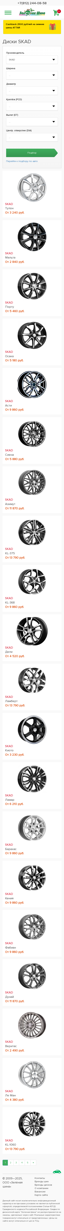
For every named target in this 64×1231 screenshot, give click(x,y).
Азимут (10, 504)
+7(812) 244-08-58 (32, 3)
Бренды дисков (43, 1184)
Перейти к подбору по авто (22, 161)
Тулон (9, 208)
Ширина (10, 68)
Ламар (9, 800)
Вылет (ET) (12, 115)
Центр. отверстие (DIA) (19, 130)
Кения (9, 898)
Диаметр (11, 84)
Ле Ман (10, 1095)
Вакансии (40, 1191)
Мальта (10, 257)
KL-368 (10, 602)
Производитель (15, 52)
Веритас (11, 1046)
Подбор (32, 152)
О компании (41, 1188)
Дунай (9, 997)
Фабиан (10, 947)
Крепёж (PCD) (14, 99)
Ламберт (11, 701)
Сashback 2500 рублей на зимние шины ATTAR (25, 26)
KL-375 (10, 553)
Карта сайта (41, 1195)
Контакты (40, 1178)
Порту (9, 307)
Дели (8, 652)
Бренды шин (42, 1181)
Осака (9, 356)
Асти (8, 405)
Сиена (9, 455)
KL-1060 (10, 1144)
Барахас (11, 849)
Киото (9, 750)
